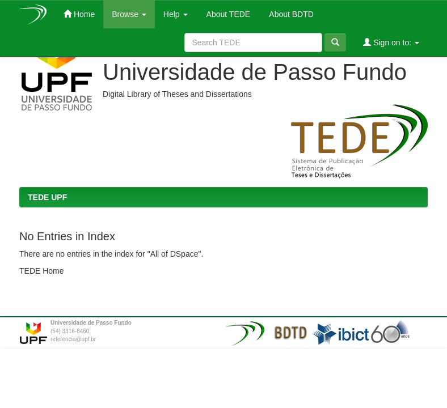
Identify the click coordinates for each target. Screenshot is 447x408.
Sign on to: (391, 42)
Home (79, 14)
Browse (129, 14)
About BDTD (290, 14)
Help (175, 14)
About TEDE (228, 14)
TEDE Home (41, 270)
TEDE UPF (47, 197)
